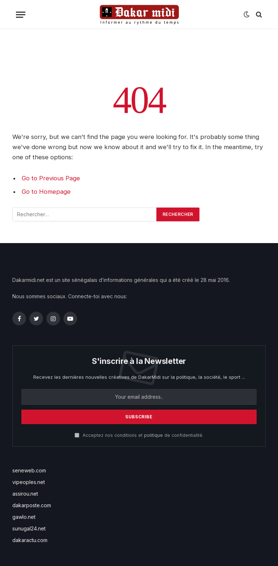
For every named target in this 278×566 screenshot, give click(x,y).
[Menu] (20, 15)
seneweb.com (29, 470)
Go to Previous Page (51, 178)
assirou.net (25, 494)
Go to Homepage (46, 191)
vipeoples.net (28, 482)
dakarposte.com (31, 505)
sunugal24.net (29, 528)
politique (153, 435)
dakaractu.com (29, 540)
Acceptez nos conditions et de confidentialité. (139, 435)
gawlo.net (23, 517)
